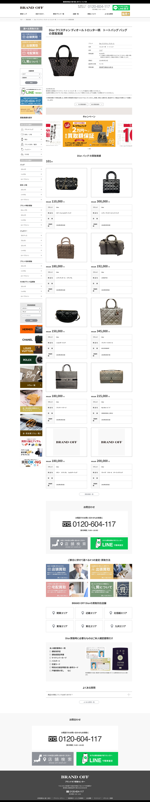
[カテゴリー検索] (31, 308)
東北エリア (91, 623)
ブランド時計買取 (26, 205)
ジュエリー (23, 231)
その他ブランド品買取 (27, 282)
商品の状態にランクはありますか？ (60, 692)
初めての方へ (40, 14)
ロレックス (24, 210)
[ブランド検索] (31, 312)
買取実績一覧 (89, 491)
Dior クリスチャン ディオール (106, 43)
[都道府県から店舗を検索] (31, 77)
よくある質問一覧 (89, 699)
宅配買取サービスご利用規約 (75, 795)
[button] (88, 148)
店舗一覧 (76, 14)
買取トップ (23, 14)
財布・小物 (23, 185)
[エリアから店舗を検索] (31, 74)
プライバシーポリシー (59, 795)
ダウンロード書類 (108, 795)
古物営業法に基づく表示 (44, 795)
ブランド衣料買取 (26, 261)
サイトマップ (97, 795)
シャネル (23, 174)
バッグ (22, 164)
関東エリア (62, 610)
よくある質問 (109, 14)
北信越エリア (120, 610)
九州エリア (120, 623)
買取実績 (28, 19)
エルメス (23, 169)
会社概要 (88, 795)
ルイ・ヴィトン (25, 179)
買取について (92, 14)
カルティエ (24, 235)
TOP (21, 19)
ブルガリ (23, 240)
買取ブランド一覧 (58, 14)
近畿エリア (91, 610)
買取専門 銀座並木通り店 (106, 67)
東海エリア (62, 623)
